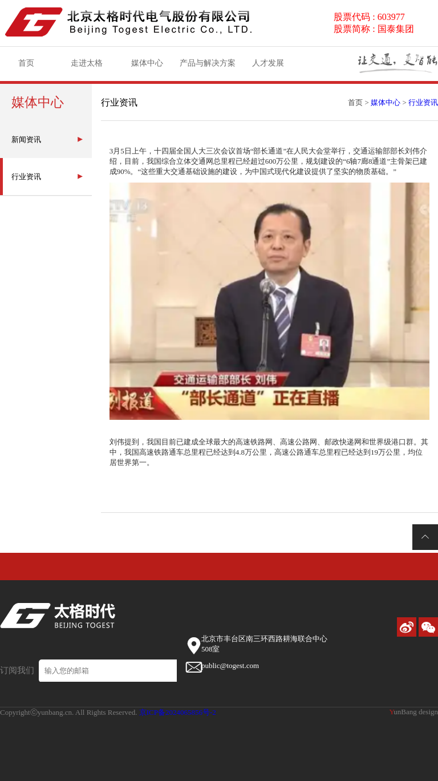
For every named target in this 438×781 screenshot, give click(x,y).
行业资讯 (423, 102)
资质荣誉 (347, 61)
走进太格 (87, 67)
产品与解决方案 (208, 67)
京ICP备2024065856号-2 (177, 712)
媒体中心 (147, 67)
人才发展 (268, 67)
